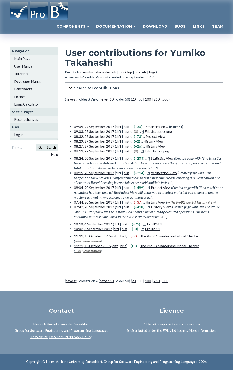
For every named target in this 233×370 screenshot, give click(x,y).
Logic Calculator (26, 104)
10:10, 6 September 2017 (93, 224)
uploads (141, 72)
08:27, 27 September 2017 (94, 146)
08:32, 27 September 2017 (94, 136)
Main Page (22, 58)
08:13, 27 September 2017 (94, 151)
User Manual (23, 66)
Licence (19, 97)
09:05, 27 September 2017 (94, 127)
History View (153, 141)
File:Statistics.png (158, 131)
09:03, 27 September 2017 (94, 131)
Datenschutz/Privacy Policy (70, 337)
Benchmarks (23, 89)
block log (125, 72)
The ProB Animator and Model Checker (169, 236)
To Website (39, 337)
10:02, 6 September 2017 (93, 229)
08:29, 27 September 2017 (94, 141)
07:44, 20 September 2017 (94, 202)
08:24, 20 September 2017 (94, 158)
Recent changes (26, 119)
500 (165, 99)
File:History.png (157, 151)
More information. (202, 330)
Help (54, 154)
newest (71, 99)
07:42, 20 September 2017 (94, 207)
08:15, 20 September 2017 (94, 173)
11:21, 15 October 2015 (92, 236)
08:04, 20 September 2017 (94, 188)
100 (148, 99)
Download (155, 31)
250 (157, 99)
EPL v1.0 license (175, 330)
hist (126, 127)
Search (51, 147)
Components (73, 31)
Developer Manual (28, 81)
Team (217, 31)
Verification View (164, 173)
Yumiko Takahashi (95, 72)
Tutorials (21, 74)
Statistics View (157, 127)
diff (118, 127)
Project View (155, 136)
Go (40, 147)
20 (134, 99)
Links (199, 31)
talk (113, 72)
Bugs (180, 31)
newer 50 (107, 99)
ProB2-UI (154, 224)
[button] (144, 88)
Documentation (116, 31)
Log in (18, 135)
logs (152, 72)
